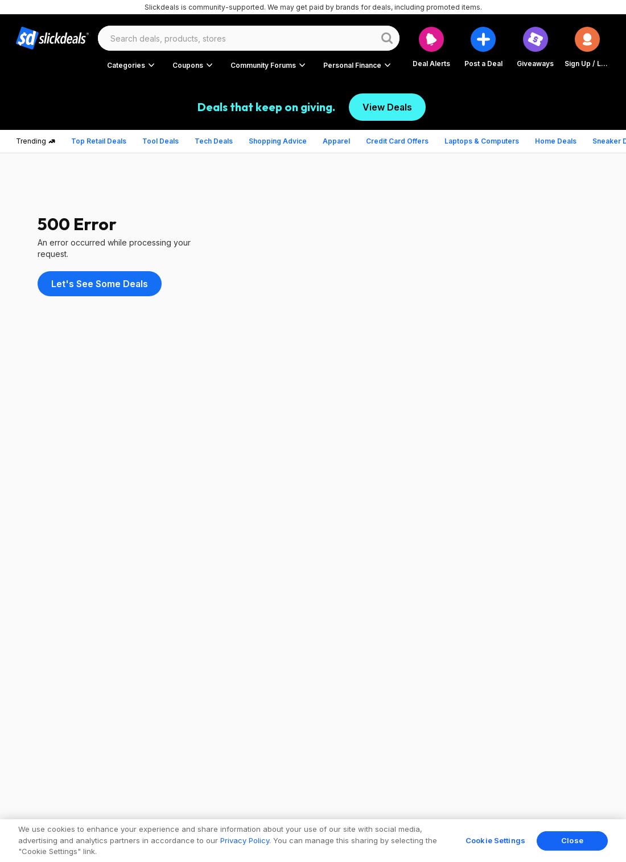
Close (572, 840)
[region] (313, 840)
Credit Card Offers (397, 141)
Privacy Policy (244, 840)
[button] (587, 47)
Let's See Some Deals (99, 283)
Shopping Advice (278, 141)
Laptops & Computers (481, 141)
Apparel (336, 141)
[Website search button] (387, 38)
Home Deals (555, 141)
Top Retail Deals (98, 141)
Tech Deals (214, 141)
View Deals (387, 107)
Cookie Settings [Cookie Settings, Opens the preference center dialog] (495, 840)
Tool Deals (160, 141)
